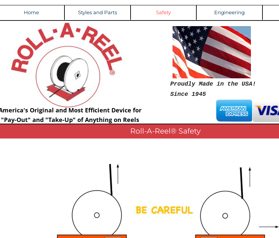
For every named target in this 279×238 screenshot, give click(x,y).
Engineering (229, 12)
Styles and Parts (97, 12)
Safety (163, 12)
